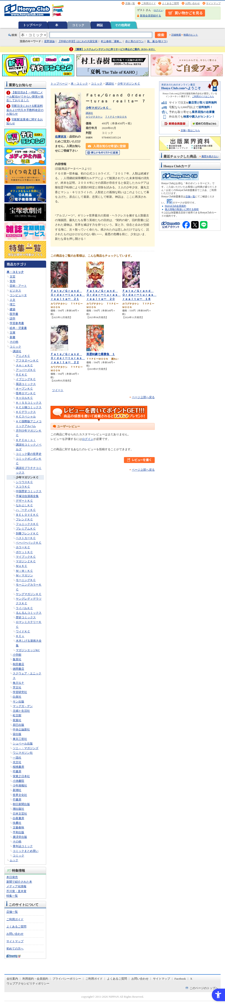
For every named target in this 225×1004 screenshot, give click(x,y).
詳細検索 (176, 34)
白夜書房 (18, 818)
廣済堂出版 (20, 837)
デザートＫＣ (24, 500)
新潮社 (17, 790)
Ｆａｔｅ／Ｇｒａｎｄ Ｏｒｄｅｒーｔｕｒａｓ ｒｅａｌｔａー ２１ (68, 295)
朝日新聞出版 (21, 804)
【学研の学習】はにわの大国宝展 (78, 41)
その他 (14, 341)
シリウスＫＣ (24, 482)
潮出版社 (18, 808)
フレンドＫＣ (24, 519)
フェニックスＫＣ (27, 524)
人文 (12, 299)
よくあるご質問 (170, 3)
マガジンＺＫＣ (26, 561)
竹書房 (17, 799)
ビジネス (15, 290)
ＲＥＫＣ (21, 374)
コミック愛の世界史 (29, 454)
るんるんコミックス (29, 612)
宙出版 (17, 734)
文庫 (12, 332)
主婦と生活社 (21, 710)
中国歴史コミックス (29, 491)
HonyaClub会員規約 (175, 206)
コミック (78, 25)
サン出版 (18, 701)
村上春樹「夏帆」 (111, 41)
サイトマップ (213, 3)
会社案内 (12, 978)
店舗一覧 (130, 3)
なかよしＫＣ (24, 505)
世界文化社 (20, 795)
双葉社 (17, 720)
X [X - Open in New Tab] (191, 978)
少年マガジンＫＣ (27, 477)
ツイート (58, 390)
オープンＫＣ (24, 388)
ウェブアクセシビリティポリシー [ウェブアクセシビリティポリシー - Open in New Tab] (28, 983)
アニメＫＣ (23, 356)
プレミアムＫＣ (26, 528)
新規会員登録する (150, 15)
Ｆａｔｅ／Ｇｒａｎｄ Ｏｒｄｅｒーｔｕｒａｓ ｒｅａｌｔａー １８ (139, 295)
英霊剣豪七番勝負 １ (100, 354)
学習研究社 (20, 692)
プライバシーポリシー (67, 978)
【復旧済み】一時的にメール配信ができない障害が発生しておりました (25, 96)
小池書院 (18, 781)
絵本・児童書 (18, 328)
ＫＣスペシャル (26, 416)
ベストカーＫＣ (26, 538)
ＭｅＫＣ (21, 566)
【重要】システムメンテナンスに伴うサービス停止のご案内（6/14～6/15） (115, 49)
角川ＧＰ (18, 682)
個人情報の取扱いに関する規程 (182, 209)
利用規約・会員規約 (35, 978)
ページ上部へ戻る (143, 397)
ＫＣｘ (20, 636)
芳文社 (17, 687)
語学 (12, 318)
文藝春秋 (18, 827)
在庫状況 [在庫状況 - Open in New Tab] (60, 136)
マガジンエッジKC (28, 650)
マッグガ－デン (23, 706)
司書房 (17, 771)
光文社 (17, 762)
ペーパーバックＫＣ (29, 542)
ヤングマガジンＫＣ (29, 594)
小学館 (17, 654)
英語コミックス (26, 384)
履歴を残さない (209, 156)
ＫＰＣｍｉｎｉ (26, 440)
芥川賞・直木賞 (16, 891)
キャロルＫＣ (24, 397)
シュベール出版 (23, 743)
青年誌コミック (23, 846)
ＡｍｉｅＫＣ (24, 365)
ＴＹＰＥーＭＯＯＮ (116, 116)
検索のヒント (190, 34)
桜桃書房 (18, 766)
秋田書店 (18, 664)
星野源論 (49, 41)
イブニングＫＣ (26, 379)
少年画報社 (20, 785)
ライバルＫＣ (24, 608)
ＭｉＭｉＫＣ (24, 570)
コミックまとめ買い (25, 851)
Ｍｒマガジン (24, 575)
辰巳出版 (18, 724)
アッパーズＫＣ (26, 370)
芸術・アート (18, 285)
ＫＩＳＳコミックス (29, 402)
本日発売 (12, 877)
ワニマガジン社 (23, 752)
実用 (12, 281)
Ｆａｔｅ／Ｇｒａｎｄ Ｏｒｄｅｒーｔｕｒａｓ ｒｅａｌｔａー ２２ (68, 358)
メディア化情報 (16, 886)
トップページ (32, 25)
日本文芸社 (20, 813)
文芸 (12, 276)
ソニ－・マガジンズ (25, 748)
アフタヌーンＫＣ (27, 360)
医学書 (14, 314)
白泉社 (17, 696)
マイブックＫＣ (26, 556)
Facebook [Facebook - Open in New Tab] (180, 978)
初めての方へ (15, 948)
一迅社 (17, 757)
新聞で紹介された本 (19, 881)
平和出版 (18, 832)
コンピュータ (18, 295)
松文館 (17, 715)
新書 (12, 337)
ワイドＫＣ (23, 631)
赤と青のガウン (134, 41)
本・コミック (15, 272)
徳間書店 (18, 668)
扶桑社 (17, 822)
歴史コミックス (26, 617)
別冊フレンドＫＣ (27, 533)
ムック (14, 860)
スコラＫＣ (23, 486)
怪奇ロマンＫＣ (26, 393)
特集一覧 (12, 895)
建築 (12, 309)
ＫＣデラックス (26, 412)
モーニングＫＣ (26, 580)
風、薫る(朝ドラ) (157, 41)
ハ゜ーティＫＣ (26, 510)
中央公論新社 (21, 729)
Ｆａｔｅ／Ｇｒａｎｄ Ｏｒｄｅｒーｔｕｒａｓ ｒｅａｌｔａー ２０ (103, 295)
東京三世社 (20, 739)
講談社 (17, 351)
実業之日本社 (21, 776)
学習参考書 (17, 323)
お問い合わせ (192, 3)
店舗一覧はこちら (190, 130)
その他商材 (122, 25)
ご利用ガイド (148, 3)
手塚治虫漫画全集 (27, 496)
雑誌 (100, 25)
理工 (12, 304)
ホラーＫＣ (23, 547)
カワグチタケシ (94, 116)
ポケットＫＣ (24, 552)
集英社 (17, 659)
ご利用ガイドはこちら (203, 96)
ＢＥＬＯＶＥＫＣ (27, 514)
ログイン (158, 10)
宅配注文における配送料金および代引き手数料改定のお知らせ (25, 109)
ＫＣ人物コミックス (29, 407)
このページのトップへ (204, 988)
